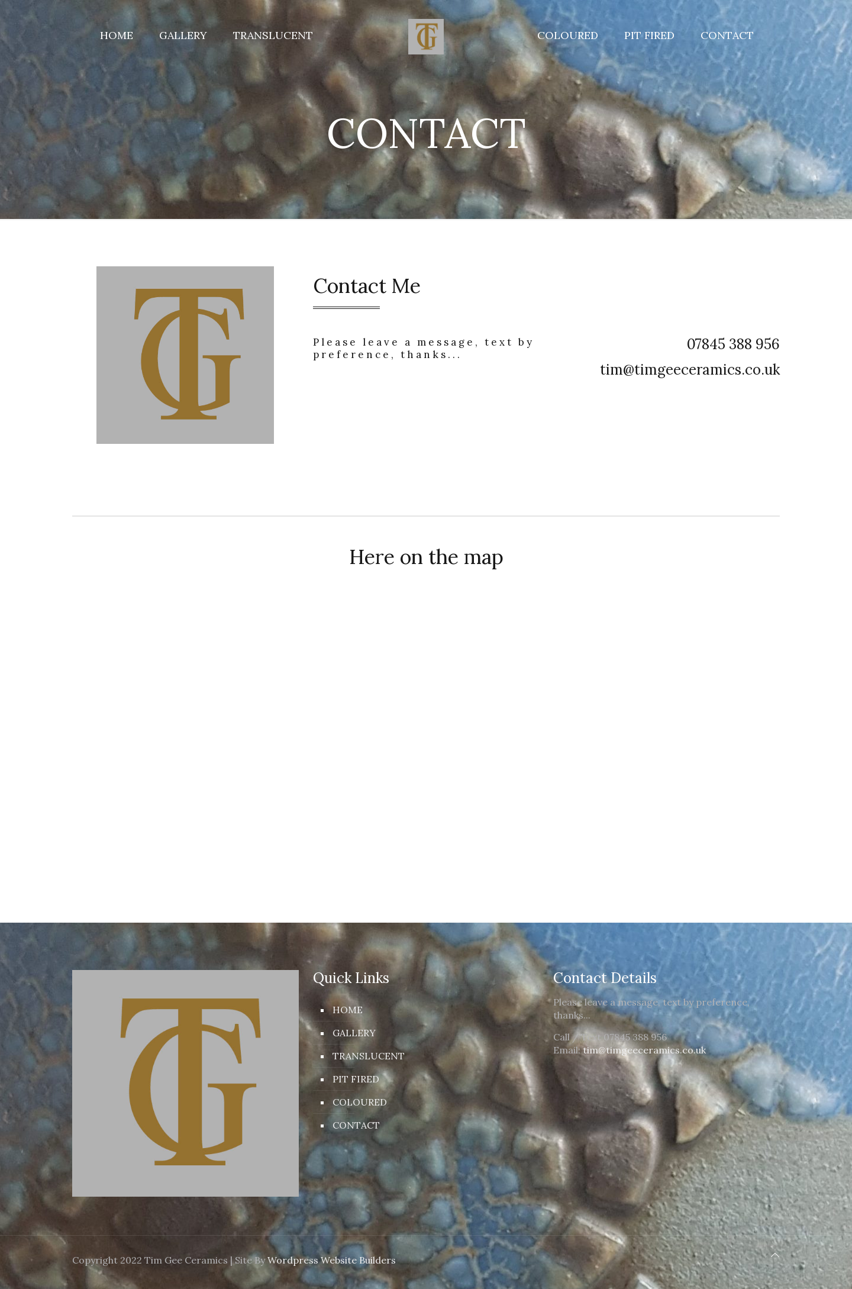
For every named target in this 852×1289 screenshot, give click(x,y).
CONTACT (356, 1125)
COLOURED (360, 1102)
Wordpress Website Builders (331, 1260)
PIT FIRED (356, 1079)
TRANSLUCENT (369, 1056)
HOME (348, 1010)
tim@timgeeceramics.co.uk (644, 1050)
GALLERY (354, 1033)
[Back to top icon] (775, 1254)
